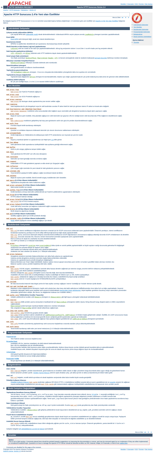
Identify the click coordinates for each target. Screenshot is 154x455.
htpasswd (10, 359)
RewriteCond (42, 58)
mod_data (10, 152)
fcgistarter (11, 337)
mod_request (11, 161)
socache (113, 382)
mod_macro (10, 180)
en (122, 17)
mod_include (11, 282)
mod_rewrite (11, 300)
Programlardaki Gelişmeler (141, 32)
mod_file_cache (47, 384)
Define (32, 77)
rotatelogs (10, 352)
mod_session (11, 128)
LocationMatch (45, 245)
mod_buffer (10, 147)
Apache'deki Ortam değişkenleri (70, 290)
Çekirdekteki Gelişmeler (140, 25)
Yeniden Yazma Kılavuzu (41, 373)
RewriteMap (26, 308)
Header (50, 58)
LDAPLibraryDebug (80, 319)
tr (129, 17)
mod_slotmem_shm (13, 171)
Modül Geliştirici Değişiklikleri (142, 36)
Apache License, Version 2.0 (12, 451)
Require (38, 297)
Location (31, 245)
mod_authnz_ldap (21, 311)
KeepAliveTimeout (18, 63)
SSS (136, 4)
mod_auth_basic (12, 327)
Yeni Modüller (137, 27)
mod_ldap (10, 311)
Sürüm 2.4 (32, 10)
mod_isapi (28, 286)
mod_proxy (15, 92)
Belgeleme (24, 10)
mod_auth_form (12, 123)
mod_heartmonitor (13, 109)
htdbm (16, 359)
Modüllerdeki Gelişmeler (140, 29)
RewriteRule (61, 302)
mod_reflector (12, 166)
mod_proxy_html (12, 114)
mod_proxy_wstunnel (14, 185)
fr (126, 17)
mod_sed (9, 119)
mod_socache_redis (14, 218)
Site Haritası (149, 4)
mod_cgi (9, 286)
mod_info (10, 322)
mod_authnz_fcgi (13, 190)
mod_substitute (17, 121)
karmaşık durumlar (100, 58)
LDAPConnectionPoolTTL (55, 315)
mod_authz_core (12, 295)
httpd (94, 394)
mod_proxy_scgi (12, 95)
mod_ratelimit (12, 157)
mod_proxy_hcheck (13, 204)
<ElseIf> (18, 53)
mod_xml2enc (11, 176)
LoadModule (89, 34)
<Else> (27, 53)
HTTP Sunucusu (15, 10)
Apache (5, 10)
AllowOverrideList (21, 72)
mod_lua (9, 138)
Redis (13, 220)
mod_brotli (10, 209)
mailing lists (123, 443)
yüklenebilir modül (32, 34)
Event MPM (14, 39)
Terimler (141, 4)
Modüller (123, 4)
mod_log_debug (12, 142)
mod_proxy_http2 (13, 199)
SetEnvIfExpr (31, 58)
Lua (52, 140)
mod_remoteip (11, 104)
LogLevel (14, 48)
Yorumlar (136, 42)
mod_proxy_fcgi (12, 90)
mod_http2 (10, 195)
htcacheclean (11, 341)
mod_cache (10, 267)
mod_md (9, 214)
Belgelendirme (137, 34)
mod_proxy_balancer (19, 111)
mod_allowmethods (13, 133)
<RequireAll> (55, 297)
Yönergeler (130, 4)
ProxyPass (15, 245)
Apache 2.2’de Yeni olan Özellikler (107, 21)
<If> (12, 53)
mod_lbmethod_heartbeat (31, 109)
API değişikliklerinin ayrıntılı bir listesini (32, 429)
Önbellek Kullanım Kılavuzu (20, 382)
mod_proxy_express (14, 99)
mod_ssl (9, 229)
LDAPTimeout (70, 315)
